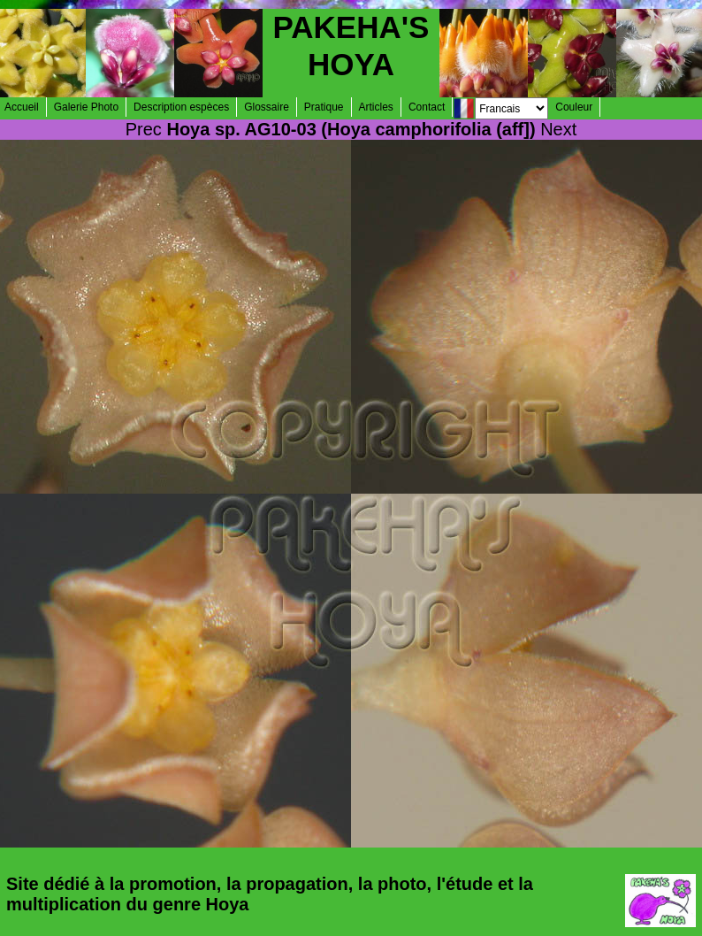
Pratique (324, 107)
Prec (144, 129)
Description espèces (181, 107)
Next (558, 129)
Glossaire (266, 107)
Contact (426, 107)
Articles (376, 107)
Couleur (573, 107)
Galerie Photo (86, 107)
